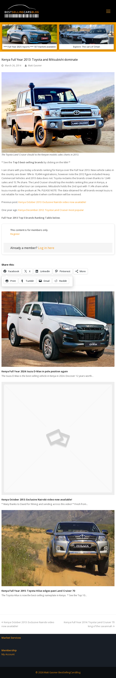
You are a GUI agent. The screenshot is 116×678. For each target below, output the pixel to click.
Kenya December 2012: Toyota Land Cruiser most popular (51, 210)
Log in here (46, 248)
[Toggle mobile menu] (108, 11)
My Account (8, 654)
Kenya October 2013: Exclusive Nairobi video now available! (52, 202)
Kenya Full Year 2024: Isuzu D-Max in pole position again (35, 371)
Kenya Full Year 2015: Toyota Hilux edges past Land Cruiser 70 (38, 590)
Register (15, 234)
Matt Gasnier (35, 65)
